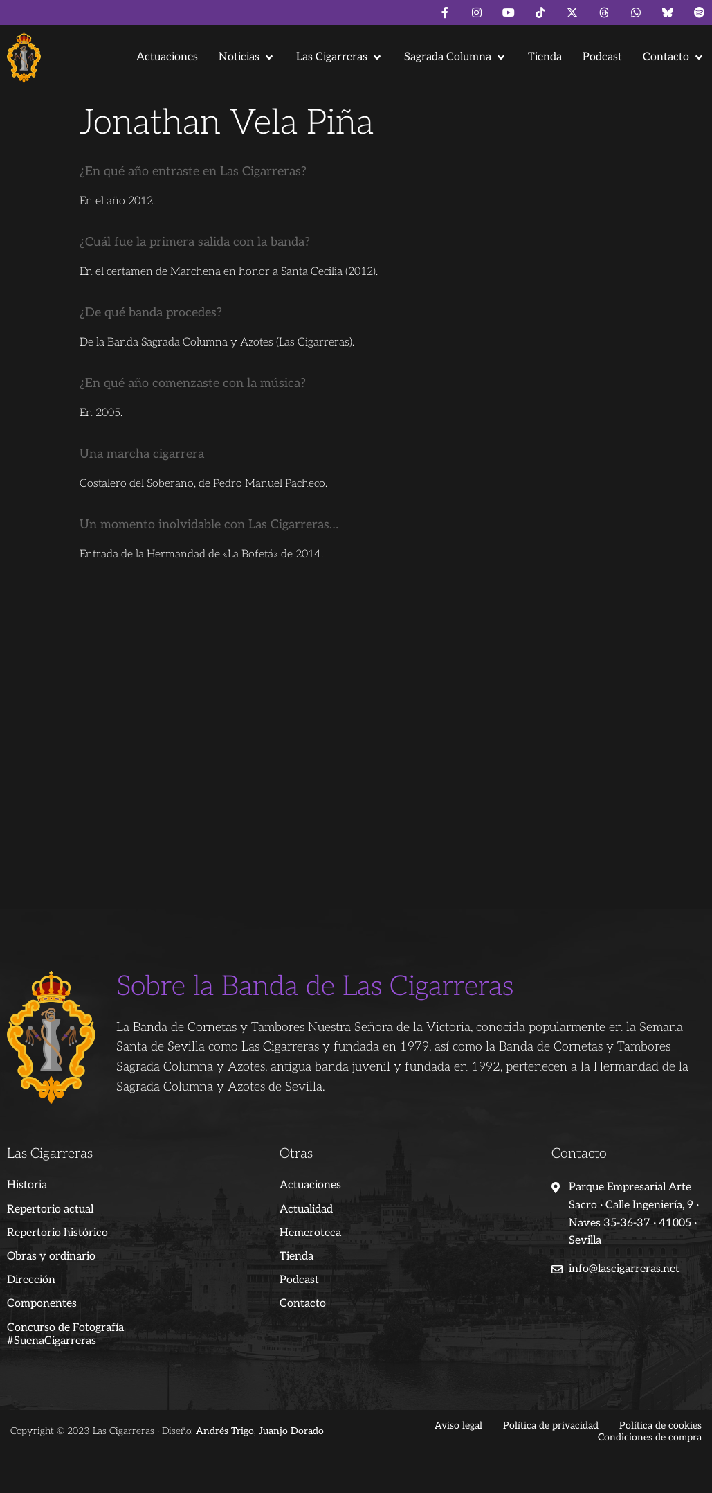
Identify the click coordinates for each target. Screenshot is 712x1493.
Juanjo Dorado (291, 1431)
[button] (247, 57)
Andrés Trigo (225, 1431)
